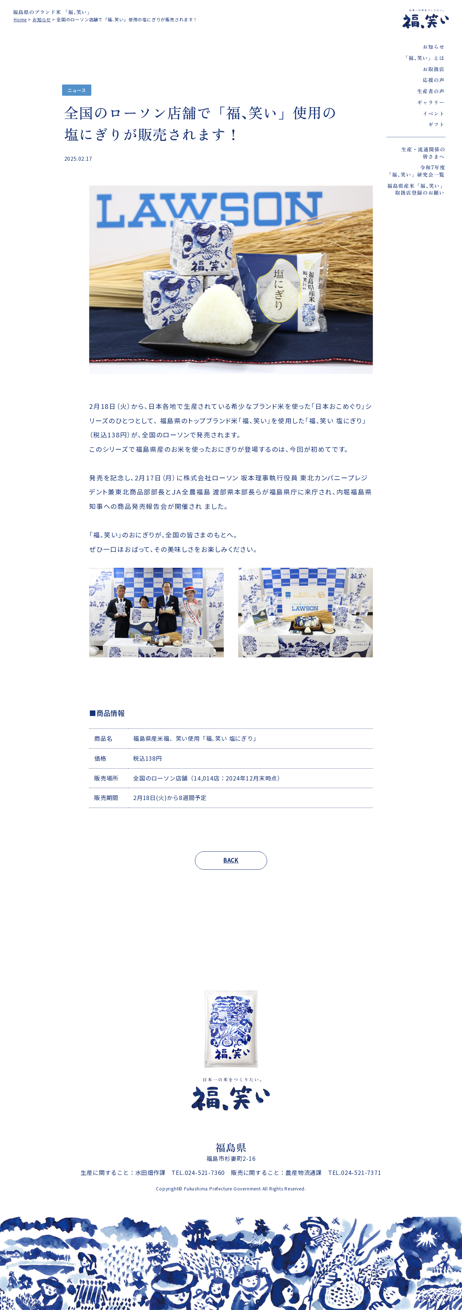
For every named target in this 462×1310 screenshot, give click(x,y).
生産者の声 (431, 91)
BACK (231, 860)
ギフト (436, 124)
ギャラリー (431, 102)
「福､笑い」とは (424, 57)
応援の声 (434, 79)
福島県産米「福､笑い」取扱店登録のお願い (416, 189)
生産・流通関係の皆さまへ (423, 153)
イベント (434, 113)
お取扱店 (434, 69)
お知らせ (434, 46)
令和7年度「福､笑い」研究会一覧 (416, 171)
